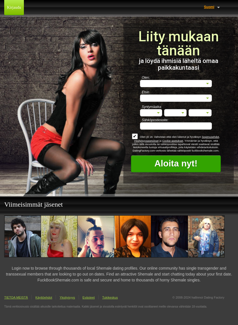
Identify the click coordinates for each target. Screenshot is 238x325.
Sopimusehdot (210, 136)
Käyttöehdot (43, 297)
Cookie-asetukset (172, 140)
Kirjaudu (14, 7)
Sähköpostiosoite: (155, 120)
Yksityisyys (67, 297)
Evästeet (89, 297)
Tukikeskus (110, 297)
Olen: (146, 78)
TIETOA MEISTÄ (16, 297)
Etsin (145, 92)
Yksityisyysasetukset (146, 140)
